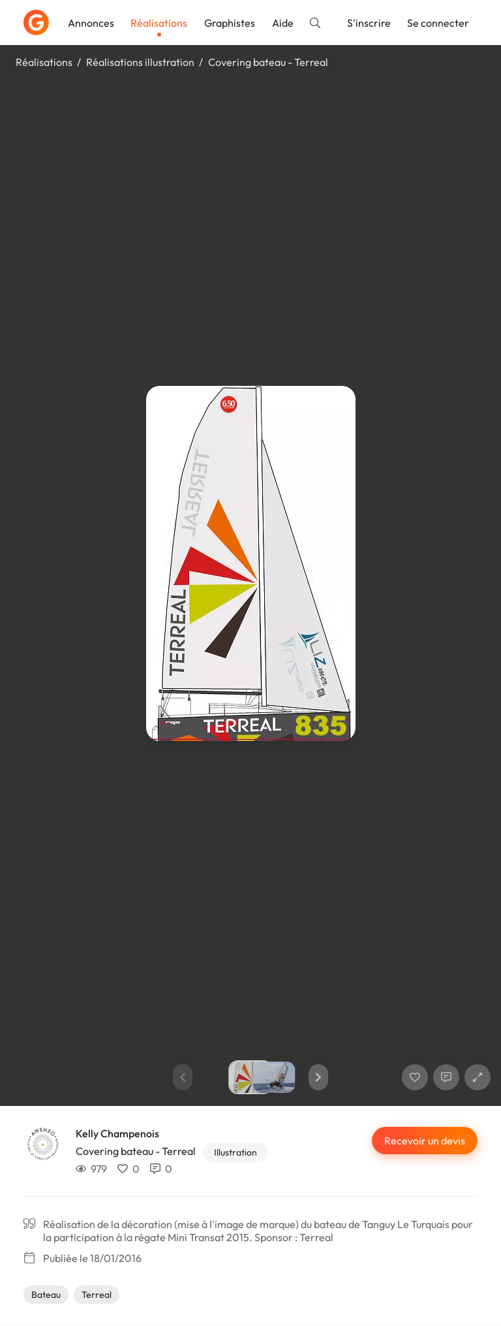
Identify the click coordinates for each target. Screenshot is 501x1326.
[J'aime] (415, 1077)
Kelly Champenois (117, 1133)
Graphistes (229, 22)
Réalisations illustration (140, 62)
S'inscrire (369, 22)
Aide (283, 22)
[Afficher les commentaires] (446, 1077)
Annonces (91, 22)
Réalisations (158, 22)
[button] (318, 1077)
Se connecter (438, 22)
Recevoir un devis (424, 1140)
